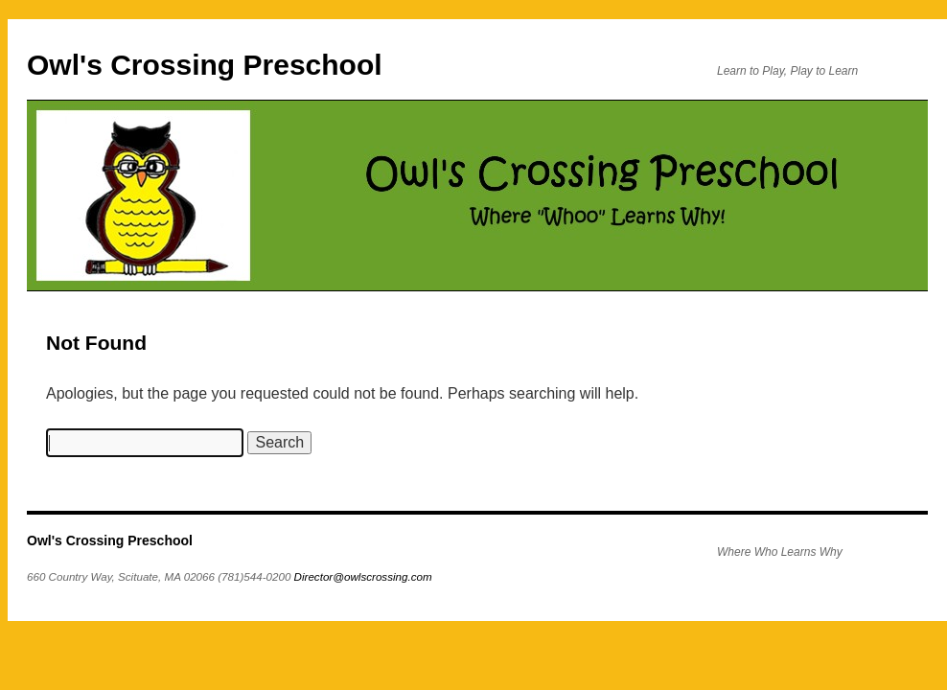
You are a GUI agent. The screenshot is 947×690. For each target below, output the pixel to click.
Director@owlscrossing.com (363, 576)
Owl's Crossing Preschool (204, 64)
